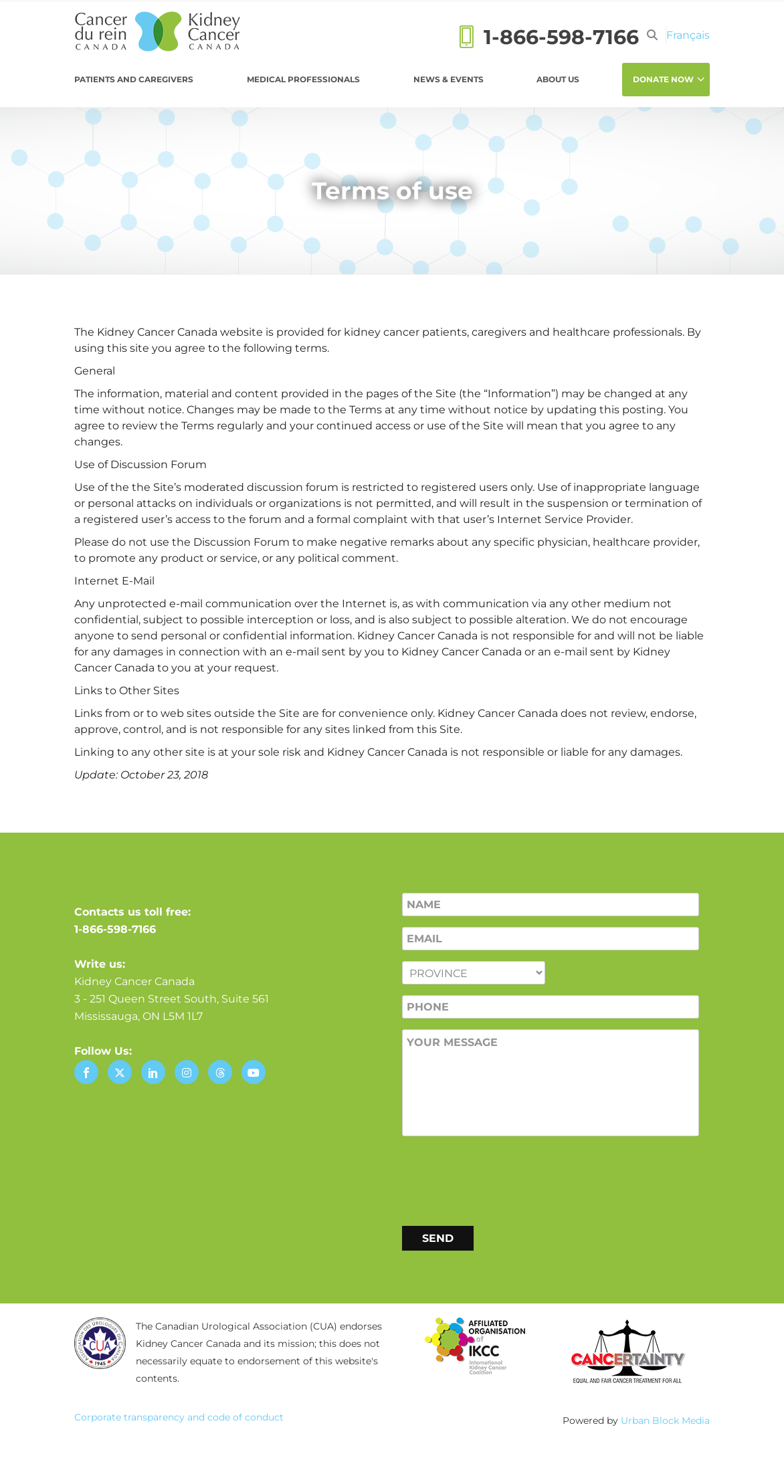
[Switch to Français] (688, 35)
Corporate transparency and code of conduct (179, 1417)
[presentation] (503, 1178)
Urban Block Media (665, 1420)
